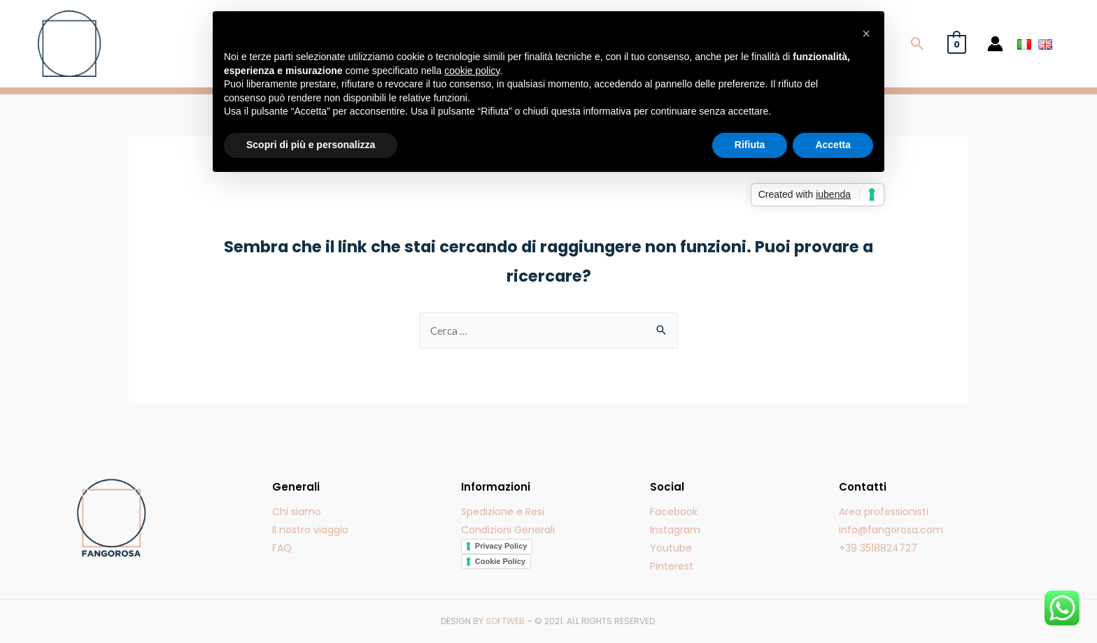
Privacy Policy (501, 546)
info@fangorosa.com (891, 530)
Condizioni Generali (508, 530)
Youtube (671, 548)
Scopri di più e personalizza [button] (310, 144)
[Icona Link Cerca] (917, 43)
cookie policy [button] (472, 70)
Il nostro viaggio (310, 530)
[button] (866, 33)
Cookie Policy (500, 561)
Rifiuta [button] (750, 144)
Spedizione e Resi (502, 512)
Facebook (674, 512)
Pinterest (671, 566)
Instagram (675, 530)
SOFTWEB (505, 621)
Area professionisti (883, 512)
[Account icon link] (995, 44)
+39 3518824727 (878, 548)
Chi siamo (296, 512)
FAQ (282, 548)
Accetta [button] (833, 144)
